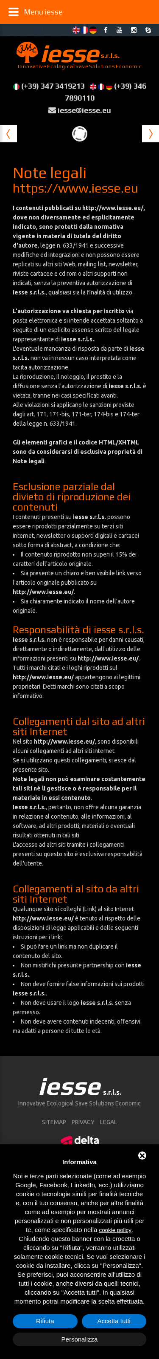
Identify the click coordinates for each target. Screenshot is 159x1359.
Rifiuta (45, 1320)
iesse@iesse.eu (84, 110)
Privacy (83, 1122)
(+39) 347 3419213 (53, 85)
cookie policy (115, 1230)
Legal (108, 1122)
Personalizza (79, 1339)
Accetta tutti (114, 1320)
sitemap (54, 1122)
